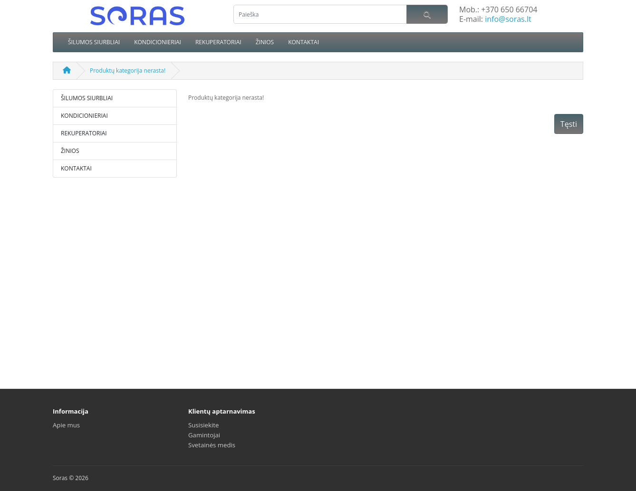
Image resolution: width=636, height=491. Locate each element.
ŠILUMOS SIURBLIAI (94, 42)
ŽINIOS (265, 42)
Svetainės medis (211, 445)
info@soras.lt (508, 19)
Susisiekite (203, 425)
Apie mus (66, 425)
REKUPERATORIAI (218, 42)
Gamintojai (204, 435)
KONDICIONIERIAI (157, 42)
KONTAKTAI (303, 42)
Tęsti (568, 124)
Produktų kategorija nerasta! (127, 70)
